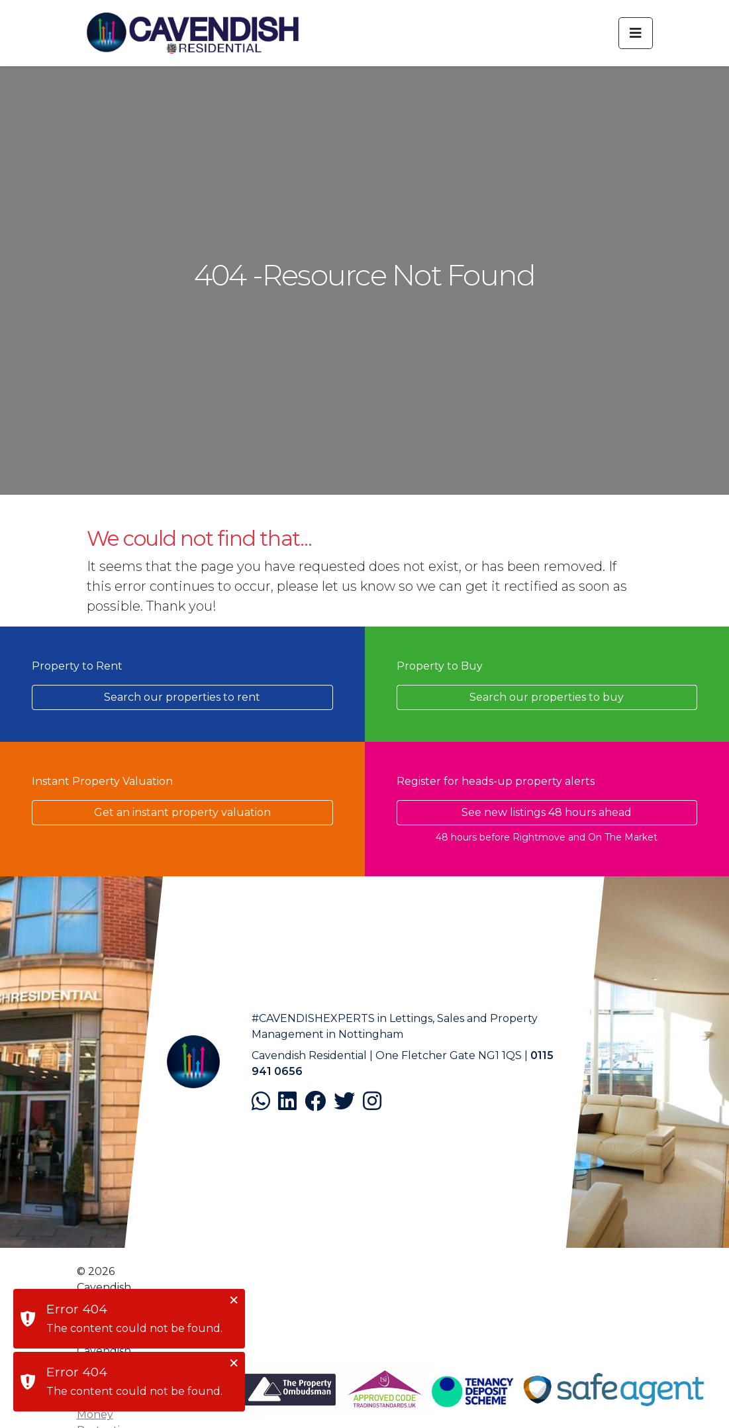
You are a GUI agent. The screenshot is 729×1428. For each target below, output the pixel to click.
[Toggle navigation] (635, 33)
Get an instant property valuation (182, 812)
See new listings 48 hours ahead (547, 812)
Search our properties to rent (182, 697)
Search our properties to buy (546, 697)
